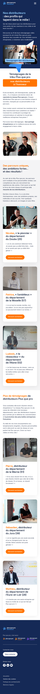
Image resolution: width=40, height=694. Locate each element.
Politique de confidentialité (11, 682)
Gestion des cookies (9, 679)
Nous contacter (10, 654)
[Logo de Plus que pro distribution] (9, 3)
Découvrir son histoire (15, 257)
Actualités (6, 676)
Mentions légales (8, 685)
